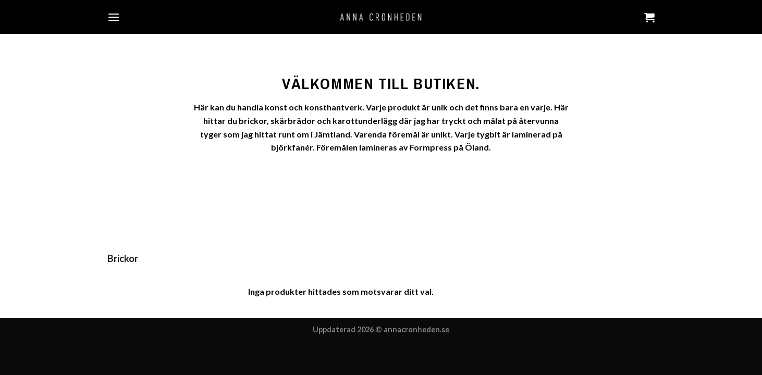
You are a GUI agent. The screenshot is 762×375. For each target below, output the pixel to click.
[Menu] (113, 17)
